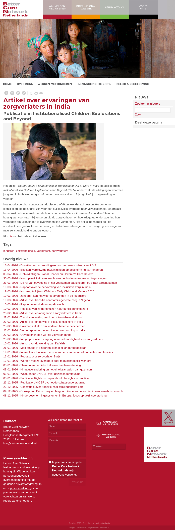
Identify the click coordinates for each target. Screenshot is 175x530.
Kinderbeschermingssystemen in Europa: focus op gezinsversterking (63, 395)
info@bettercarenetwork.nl (20, 443)
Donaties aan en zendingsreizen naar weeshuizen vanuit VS (58, 265)
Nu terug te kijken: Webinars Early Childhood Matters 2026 (57, 291)
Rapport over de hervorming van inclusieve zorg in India (55, 287)
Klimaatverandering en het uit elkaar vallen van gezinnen (56, 369)
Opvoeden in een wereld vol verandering (45, 334)
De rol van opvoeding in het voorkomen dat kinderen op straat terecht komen (68, 282)
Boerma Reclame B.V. (101, 527)
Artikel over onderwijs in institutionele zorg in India (51, 321)
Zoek (138, 114)
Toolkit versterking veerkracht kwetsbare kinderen (51, 317)
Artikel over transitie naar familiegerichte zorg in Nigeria (55, 300)
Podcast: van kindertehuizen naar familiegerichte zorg (54, 308)
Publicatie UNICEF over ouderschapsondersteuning (52, 382)
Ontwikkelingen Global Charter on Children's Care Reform (56, 274)
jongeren (8, 250)
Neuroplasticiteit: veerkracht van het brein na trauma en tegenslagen (63, 278)
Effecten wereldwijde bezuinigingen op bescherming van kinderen (61, 269)
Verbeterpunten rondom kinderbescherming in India (52, 330)
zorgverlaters (60, 250)
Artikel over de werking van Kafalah (42, 343)
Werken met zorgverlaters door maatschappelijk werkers (55, 360)
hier (11, 236)
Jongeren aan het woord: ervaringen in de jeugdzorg (53, 295)
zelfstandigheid (25, 250)
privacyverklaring (21, 488)
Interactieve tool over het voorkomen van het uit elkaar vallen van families (66, 352)
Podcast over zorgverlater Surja (40, 356)
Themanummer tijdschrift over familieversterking (50, 365)
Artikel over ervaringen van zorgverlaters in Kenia (51, 313)
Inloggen (72, 527)
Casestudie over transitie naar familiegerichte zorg (52, 386)
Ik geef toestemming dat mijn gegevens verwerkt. (67, 468)
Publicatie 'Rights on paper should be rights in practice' (54, 378)
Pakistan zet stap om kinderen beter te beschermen (52, 326)
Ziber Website (81, 527)
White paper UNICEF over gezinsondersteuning (50, 373)
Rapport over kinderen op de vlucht (42, 304)
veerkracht (43, 250)
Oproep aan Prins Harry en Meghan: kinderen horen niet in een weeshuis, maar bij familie (76, 391)
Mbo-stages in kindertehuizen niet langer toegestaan (53, 347)
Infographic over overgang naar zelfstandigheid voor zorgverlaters (61, 339)
